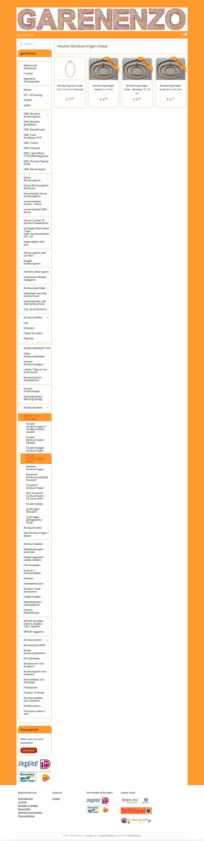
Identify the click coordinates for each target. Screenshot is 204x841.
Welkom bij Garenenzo (30, 67)
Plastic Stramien (33, 333)
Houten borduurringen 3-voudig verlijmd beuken (36, 428)
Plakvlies (29, 338)
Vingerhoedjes (32, 596)
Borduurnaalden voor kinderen (33, 699)
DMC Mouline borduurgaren (36, 115)
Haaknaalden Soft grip (34, 243)
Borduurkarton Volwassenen (33, 379)
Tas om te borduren (35, 309)
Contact (28, 73)
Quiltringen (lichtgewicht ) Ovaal (34, 519)
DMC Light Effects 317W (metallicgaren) (36, 154)
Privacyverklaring (26, 816)
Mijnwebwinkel (134, 835)
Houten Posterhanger (32, 390)
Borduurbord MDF (34, 645)
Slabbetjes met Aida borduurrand (35, 295)
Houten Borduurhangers (33, 363)
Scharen (28, 578)
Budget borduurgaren (32, 262)
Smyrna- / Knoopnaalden (32, 572)
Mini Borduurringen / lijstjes (36, 534)
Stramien (29, 328)
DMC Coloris (31, 142)
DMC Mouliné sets (34, 129)
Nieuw (27, 89)
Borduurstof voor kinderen (34, 665)
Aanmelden (29, 750)
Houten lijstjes (34, 504)
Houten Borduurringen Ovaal (35, 458)
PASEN (28, 100)
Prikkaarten (31, 687)
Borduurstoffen (36, 317)
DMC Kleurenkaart (34, 169)
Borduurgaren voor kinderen (35, 673)
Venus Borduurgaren (36, 179)
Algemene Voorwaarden (32, 80)
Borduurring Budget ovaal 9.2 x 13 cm (103, 87)
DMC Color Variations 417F (33, 136)
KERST (27, 105)
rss (95, 835)
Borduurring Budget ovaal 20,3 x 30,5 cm (170, 87)
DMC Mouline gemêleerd (32, 123)
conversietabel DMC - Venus (36, 211)
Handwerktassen (33, 583)
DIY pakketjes (32, 658)
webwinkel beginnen (107, 835)
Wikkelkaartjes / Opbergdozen (33, 603)
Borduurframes (33, 527)
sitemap (89, 835)
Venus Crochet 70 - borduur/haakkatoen (36, 222)
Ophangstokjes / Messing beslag (33, 398)
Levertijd (22, 802)
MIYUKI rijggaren (34, 631)
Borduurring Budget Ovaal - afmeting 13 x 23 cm (137, 89)
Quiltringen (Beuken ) (33, 510)
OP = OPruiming (33, 95)
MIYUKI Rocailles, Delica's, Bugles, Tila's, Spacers (34, 623)
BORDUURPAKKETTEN (37, 348)
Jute (26, 322)
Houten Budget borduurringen (35, 449)
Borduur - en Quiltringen (36, 417)
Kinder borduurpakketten (34, 652)
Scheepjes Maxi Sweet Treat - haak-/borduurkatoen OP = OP (36, 232)
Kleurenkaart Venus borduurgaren (35, 195)
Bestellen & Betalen (28, 805)
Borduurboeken (36, 407)
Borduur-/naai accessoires (32, 590)
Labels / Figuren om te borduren (35, 371)
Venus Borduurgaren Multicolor (36, 187)
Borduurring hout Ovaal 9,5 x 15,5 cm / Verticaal (70, 87)
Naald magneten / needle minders (34, 558)
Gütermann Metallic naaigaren (35, 278)
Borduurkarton (36, 640)
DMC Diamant (32, 148)
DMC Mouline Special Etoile (36, 163)
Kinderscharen (32, 706)
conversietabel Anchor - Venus (33, 203)
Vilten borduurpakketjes (34, 355)
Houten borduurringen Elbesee (35, 440)
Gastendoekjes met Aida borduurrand (35, 303)
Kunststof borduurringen (35, 486)
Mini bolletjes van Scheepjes (34, 681)
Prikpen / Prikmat (34, 692)
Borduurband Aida (36, 288)
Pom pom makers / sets (35, 712)
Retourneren (24, 809)
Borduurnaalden (36, 544)
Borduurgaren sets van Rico (35, 254)
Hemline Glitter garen (36, 271)
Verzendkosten (25, 798)
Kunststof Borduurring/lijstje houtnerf (37, 477)
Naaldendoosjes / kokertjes (34, 550)
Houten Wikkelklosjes (32, 611)
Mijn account (25, 35)
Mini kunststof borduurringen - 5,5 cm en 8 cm (35, 495)
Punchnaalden (32, 565)
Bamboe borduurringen (35, 468)
